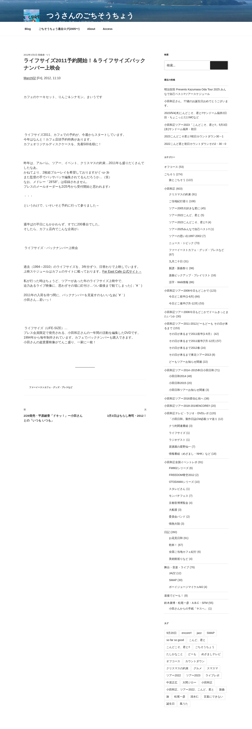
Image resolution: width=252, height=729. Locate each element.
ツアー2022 (173, 675)
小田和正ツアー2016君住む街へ (183, 398)
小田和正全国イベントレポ (180, 462)
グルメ (198, 668)
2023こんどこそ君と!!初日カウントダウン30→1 (193, 136)
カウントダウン (195, 661)
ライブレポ (212, 675)
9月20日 (171, 632)
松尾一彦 (179, 696)
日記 (167, 532)
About (91, 28)
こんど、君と (197, 640)
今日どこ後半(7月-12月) (183, 303)
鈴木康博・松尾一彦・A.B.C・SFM (186, 602)
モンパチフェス (178, 495)
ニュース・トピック (181, 243)
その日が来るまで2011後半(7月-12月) (192, 340)
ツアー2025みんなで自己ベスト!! (189, 229)
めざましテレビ (211, 654)
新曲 (222, 689)
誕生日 (170, 703)
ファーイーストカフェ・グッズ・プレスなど (50, 387)
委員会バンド (177, 516)
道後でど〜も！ (173, 595)
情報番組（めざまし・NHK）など (190, 453)
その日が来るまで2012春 (184, 347)
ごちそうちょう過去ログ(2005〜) (59, 28)
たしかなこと (174, 654)
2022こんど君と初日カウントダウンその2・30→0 (195, 143)
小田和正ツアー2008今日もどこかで (186, 290)
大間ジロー (189, 682)
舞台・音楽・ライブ (176, 567)
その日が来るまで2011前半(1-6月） (191, 333)
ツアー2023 (193, 675)
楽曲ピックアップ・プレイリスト (189, 275)
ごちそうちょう (204, 647)
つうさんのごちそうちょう (90, 16)
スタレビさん (177, 488)
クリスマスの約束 (180, 194)
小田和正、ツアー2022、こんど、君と (190, 689)
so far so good (175, 640)
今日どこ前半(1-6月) (181, 296)
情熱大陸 (174, 523)
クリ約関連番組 (178, 425)
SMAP (173, 580)
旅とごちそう (177, 180)
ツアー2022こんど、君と (184, 215)
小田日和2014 (177, 376)
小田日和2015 (177, 383)
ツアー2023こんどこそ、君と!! (188, 222)
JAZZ (172, 573)
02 (34, 78)
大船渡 (173, 509)
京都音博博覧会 (178, 502)
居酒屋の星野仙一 (180, 446)
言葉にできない (213, 696)
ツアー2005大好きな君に (184, 208)
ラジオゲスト (177, 439)
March (28, 78)
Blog (28, 28)
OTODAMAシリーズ (181, 481)
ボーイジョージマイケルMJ (186, 587)
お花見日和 (176, 538)
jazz (199, 632)
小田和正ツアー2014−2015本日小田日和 (189, 370)
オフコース (171, 166)
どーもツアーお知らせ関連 (185, 361)
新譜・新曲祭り (178, 268)
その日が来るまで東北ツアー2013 (190, 354)
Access (107, 28)
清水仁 (194, 696)
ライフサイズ (177, 432)
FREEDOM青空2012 (181, 475)
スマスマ (212, 668)
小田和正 (169, 188)
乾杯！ (173, 544)
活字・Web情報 (178, 282)
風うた (184, 703)
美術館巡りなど (178, 558)
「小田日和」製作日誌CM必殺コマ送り (193, 419)
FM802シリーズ (179, 468)
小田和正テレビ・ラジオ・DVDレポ (186, 413)
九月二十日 (176, 261)
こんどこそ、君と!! (178, 647)
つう (48, 55)
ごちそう (169, 174)
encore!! (187, 632)
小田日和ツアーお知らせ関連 (187, 389)
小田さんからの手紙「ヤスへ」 (188, 608)
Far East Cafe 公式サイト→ (122, 271)
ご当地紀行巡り (178, 201)
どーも (192, 654)
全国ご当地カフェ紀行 (182, 551)
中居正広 (171, 682)
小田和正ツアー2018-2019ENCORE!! (187, 405)
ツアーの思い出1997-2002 (185, 236)
